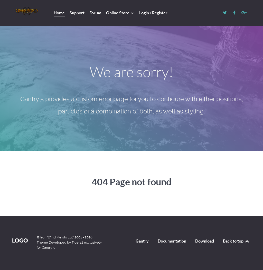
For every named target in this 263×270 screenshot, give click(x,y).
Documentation (172, 241)
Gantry (142, 241)
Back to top (236, 241)
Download (204, 241)
